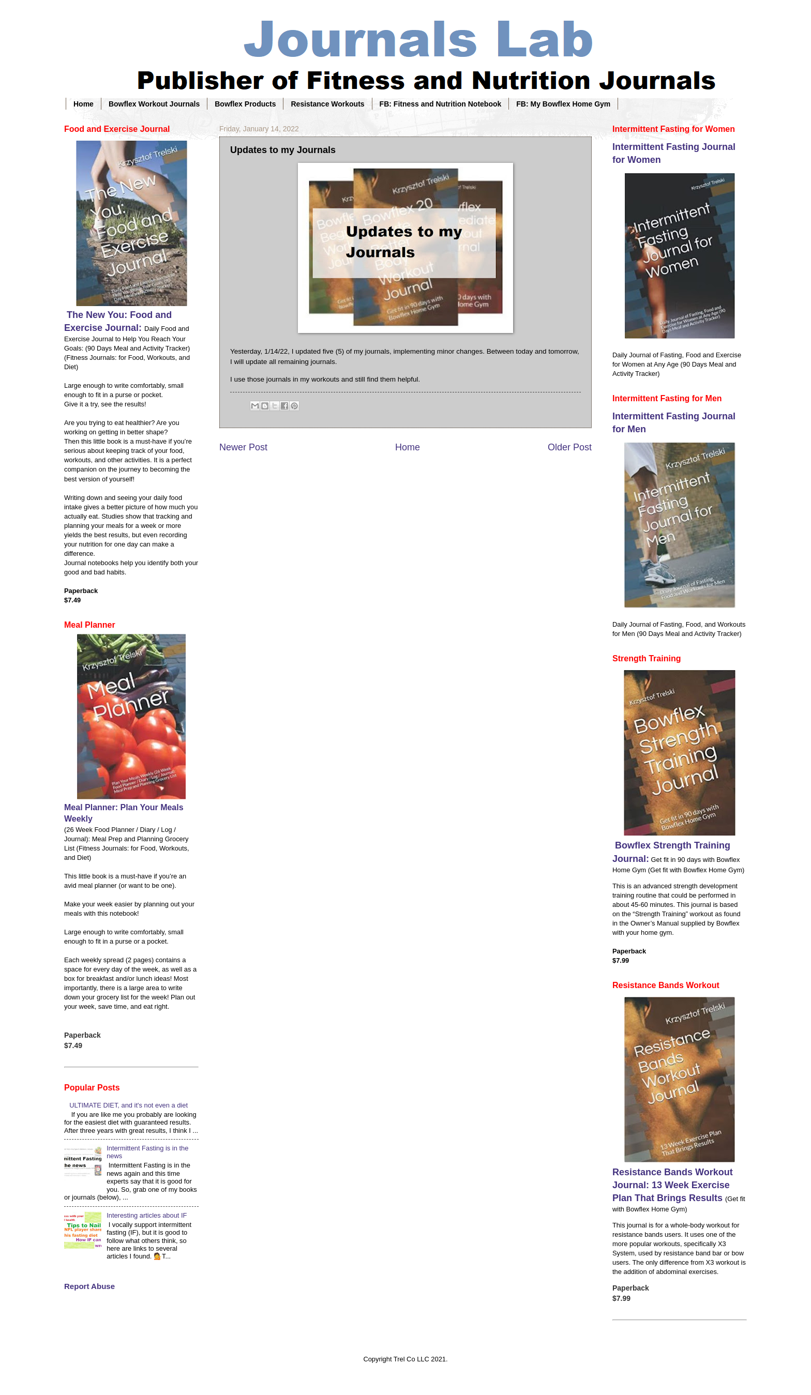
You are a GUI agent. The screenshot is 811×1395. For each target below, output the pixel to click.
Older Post (570, 447)
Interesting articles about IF (147, 1215)
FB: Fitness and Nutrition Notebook (441, 104)
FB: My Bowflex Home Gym (563, 104)
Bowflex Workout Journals (154, 104)
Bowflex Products (245, 104)
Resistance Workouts (327, 104)
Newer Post (243, 447)
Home (83, 104)
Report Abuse (89, 1286)
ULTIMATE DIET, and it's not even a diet (128, 1105)
